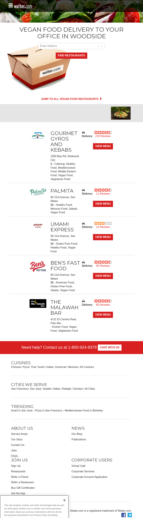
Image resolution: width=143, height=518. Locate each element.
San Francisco (19, 388)
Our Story (16, 439)
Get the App (18, 493)
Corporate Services (83, 471)
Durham (78, 388)
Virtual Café (78, 465)
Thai (33, 367)
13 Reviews (103, 227)
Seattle (47, 388)
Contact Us (17, 445)
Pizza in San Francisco (49, 410)
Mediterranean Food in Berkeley (84, 410)
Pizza (26, 367)
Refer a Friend (19, 477)
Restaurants (18, 471)
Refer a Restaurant (22, 482)
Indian (50, 367)
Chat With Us (109, 347)
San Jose (35, 388)
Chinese (16, 367)
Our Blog (77, 434)
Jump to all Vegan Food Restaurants (71, 99)
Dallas (56, 388)
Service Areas (19, 434)
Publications (79, 439)
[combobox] (40, 46)
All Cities (90, 388)
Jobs (14, 450)
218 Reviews (103, 136)
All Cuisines (87, 367)
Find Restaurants (71, 55)
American (61, 367)
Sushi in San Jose (22, 410)
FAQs (14, 456)
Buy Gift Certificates (23, 487)
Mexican (73, 367)
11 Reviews (103, 193)
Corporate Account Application (89, 477)
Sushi (41, 367)
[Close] (64, 506)
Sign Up (16, 465)
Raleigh (66, 388)
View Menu (103, 146)
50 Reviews (103, 265)
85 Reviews (103, 304)
